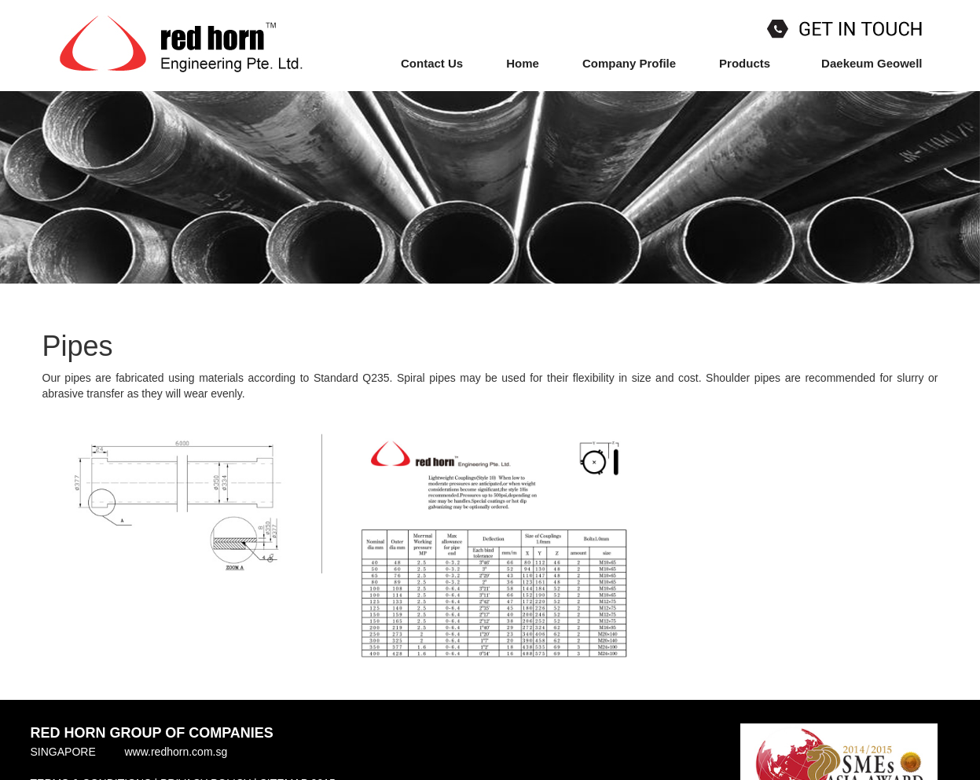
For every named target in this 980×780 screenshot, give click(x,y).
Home (522, 63)
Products (748, 62)
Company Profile (629, 63)
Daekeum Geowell (871, 63)
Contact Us (432, 63)
